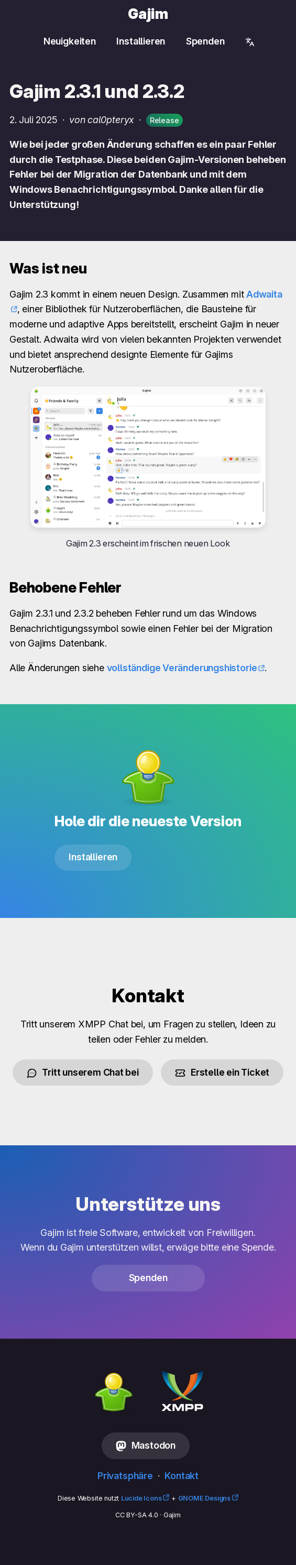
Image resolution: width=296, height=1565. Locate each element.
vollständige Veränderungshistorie (182, 667)
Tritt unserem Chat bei (83, 1072)
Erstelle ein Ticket (222, 1072)
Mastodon (146, 1445)
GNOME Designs (204, 1498)
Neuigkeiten (69, 41)
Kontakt (182, 1475)
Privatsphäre (125, 1475)
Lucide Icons (141, 1498)
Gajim (148, 14)
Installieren (140, 41)
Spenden (205, 41)
